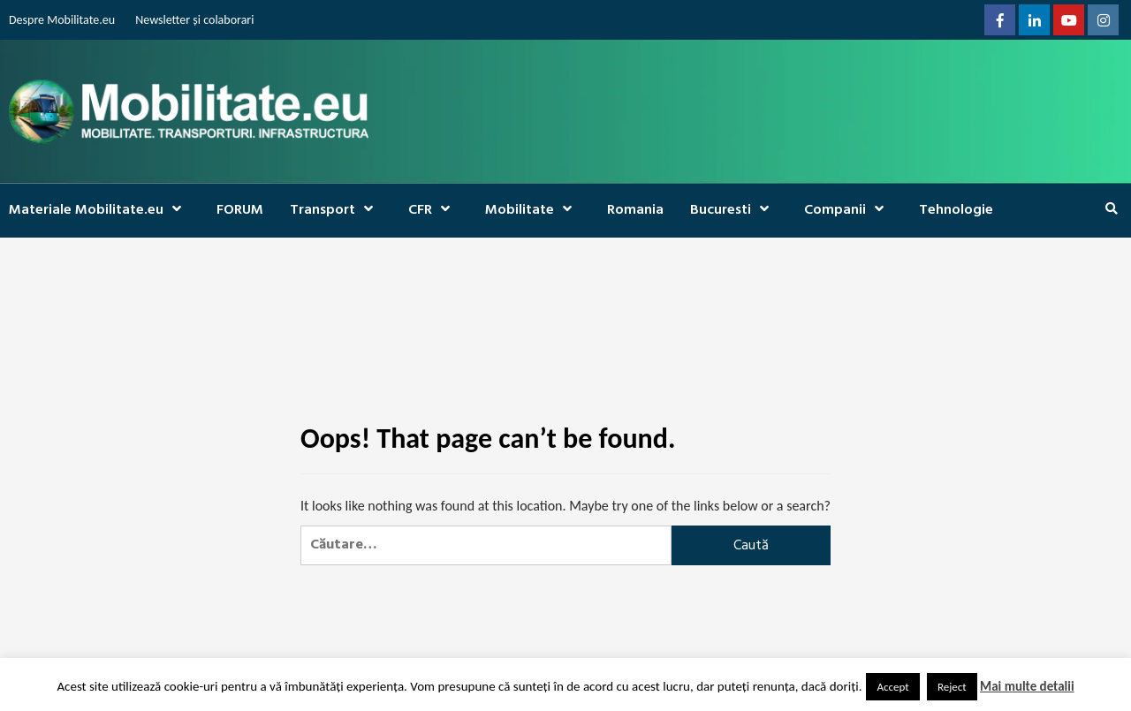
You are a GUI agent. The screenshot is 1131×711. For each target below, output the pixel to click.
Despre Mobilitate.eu (62, 19)
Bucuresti (734, 210)
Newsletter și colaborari (194, 19)
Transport (336, 210)
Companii (848, 210)
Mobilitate (533, 210)
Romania (635, 210)
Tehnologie (956, 210)
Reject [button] (952, 686)
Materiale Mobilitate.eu (99, 210)
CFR (433, 210)
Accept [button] (892, 686)
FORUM (239, 210)
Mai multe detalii (1027, 686)
